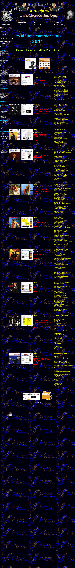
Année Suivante (46, 410)
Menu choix (38, 410)
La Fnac (2, 135)
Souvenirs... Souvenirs (6, 145)
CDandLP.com (4, 138)
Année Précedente (29, 410)
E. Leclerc (3, 141)
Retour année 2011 (37, 402)
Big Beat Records (5, 136)
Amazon (2, 133)
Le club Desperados (5, 140)
